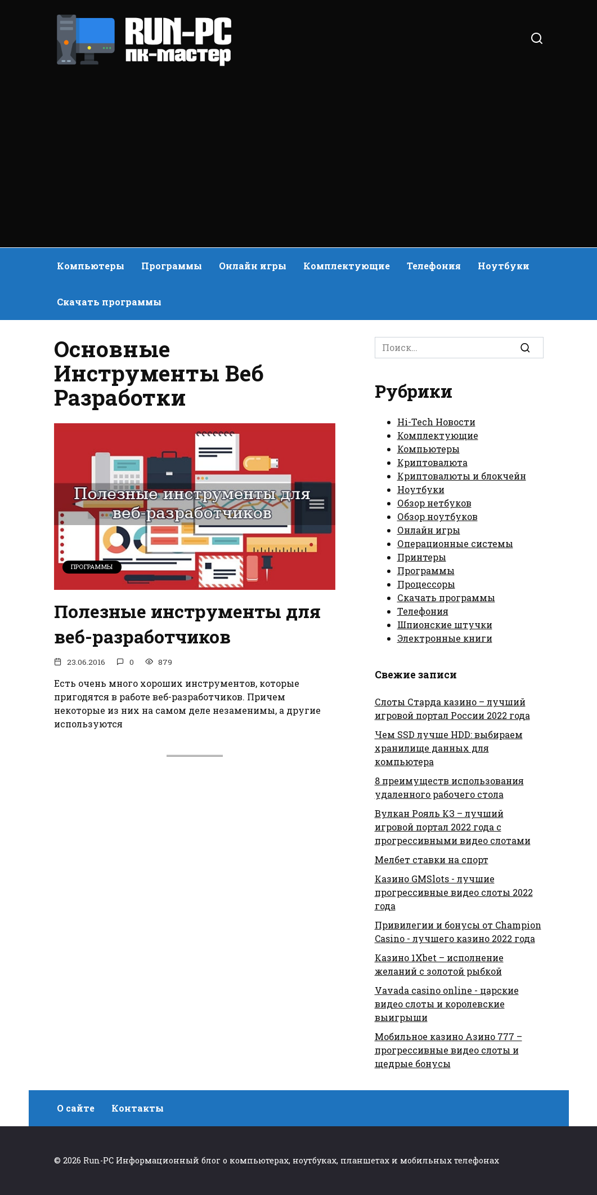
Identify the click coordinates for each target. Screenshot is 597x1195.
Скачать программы (109, 302)
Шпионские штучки (444, 624)
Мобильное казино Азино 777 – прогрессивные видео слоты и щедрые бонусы (448, 1049)
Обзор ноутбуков (437, 516)
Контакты (137, 1108)
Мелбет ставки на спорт (431, 859)
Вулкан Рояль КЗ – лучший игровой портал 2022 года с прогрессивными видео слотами (453, 826)
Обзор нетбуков (434, 503)
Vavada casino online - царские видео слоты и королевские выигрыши (447, 1003)
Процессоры (426, 584)
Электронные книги (444, 638)
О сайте (76, 1108)
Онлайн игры (252, 266)
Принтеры (421, 557)
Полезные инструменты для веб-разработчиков (188, 623)
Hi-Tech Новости (436, 422)
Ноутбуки (503, 266)
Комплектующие (346, 266)
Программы (171, 266)
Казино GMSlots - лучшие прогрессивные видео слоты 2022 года (454, 892)
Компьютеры (90, 266)
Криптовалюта (432, 462)
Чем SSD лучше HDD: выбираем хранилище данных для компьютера (449, 747)
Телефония (434, 266)
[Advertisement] (298, 152)
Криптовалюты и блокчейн (461, 476)
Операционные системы (455, 543)
